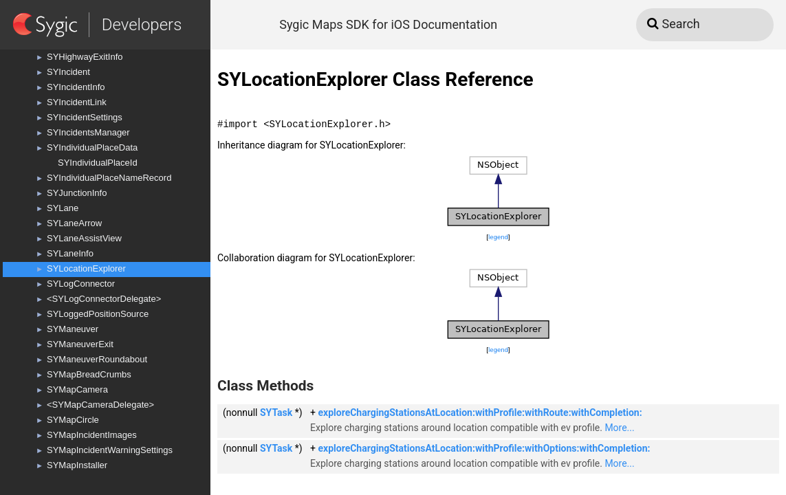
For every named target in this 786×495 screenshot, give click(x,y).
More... (619, 427)
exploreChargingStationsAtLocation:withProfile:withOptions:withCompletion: (484, 448)
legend (498, 237)
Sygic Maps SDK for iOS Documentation (388, 24)
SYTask (276, 412)
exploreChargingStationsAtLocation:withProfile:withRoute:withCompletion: (480, 412)
